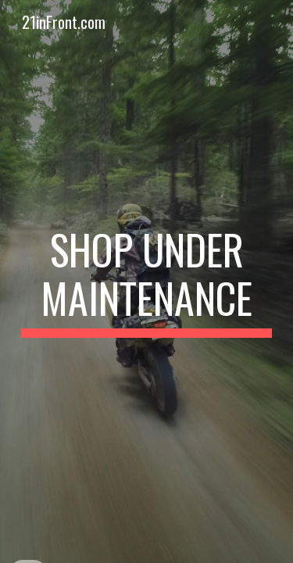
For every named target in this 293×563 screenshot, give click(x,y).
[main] (147, 282)
